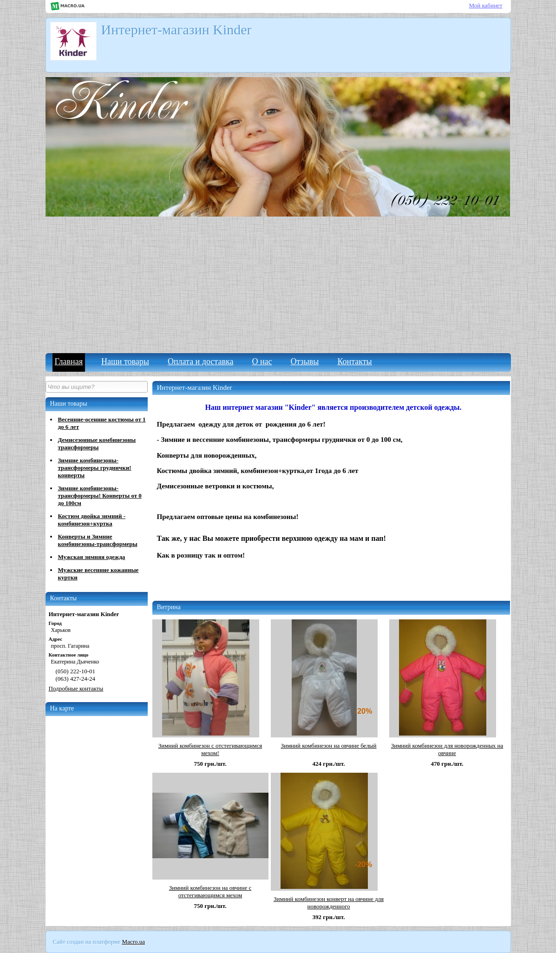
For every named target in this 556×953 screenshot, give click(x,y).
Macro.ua (133, 941)
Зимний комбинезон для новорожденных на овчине (447, 749)
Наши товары (125, 361)
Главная (69, 361)
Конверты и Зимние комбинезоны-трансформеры (97, 540)
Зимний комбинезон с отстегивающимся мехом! (210, 749)
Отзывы (305, 361)
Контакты (354, 361)
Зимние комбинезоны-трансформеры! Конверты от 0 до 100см (100, 495)
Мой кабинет (486, 5)
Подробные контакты (76, 688)
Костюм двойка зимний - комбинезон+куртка (91, 520)
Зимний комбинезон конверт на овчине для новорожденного (329, 902)
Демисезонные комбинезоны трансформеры (97, 443)
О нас (262, 361)
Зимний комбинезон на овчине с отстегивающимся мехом (210, 891)
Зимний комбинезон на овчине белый (328, 745)
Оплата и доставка (200, 361)
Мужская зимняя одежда (91, 556)
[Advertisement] (278, 283)
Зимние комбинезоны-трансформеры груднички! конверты (94, 468)
